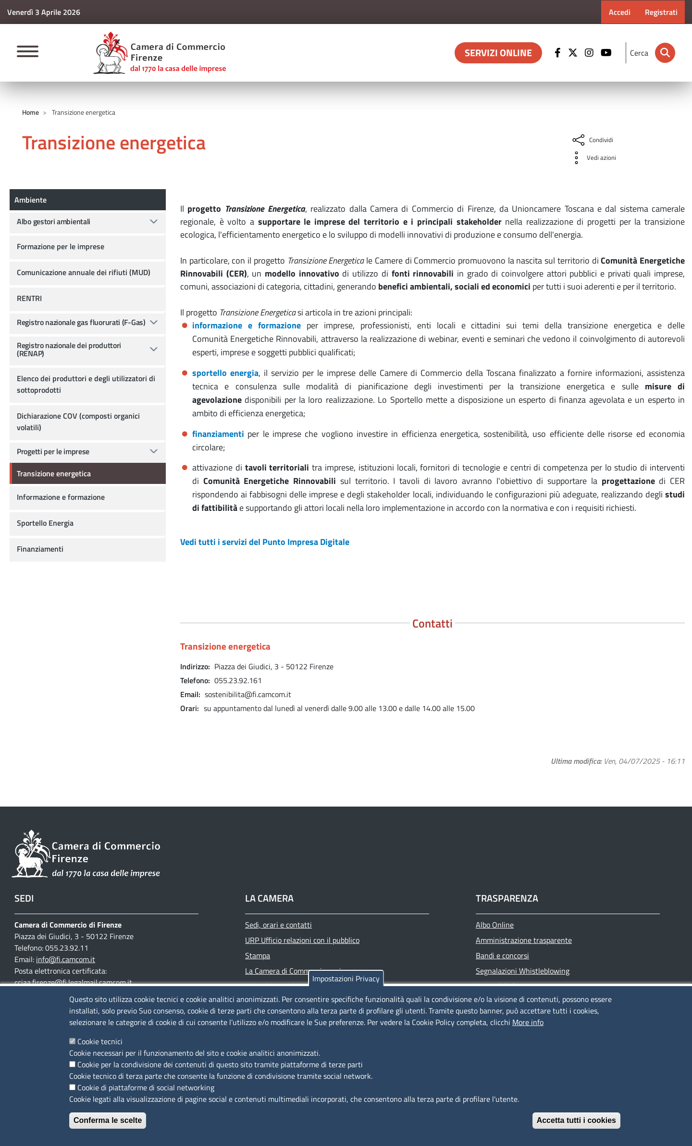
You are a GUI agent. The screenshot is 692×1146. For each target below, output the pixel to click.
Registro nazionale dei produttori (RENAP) (69, 349)
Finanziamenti (40, 549)
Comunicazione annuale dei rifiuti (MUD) (83, 272)
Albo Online (495, 924)
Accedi (619, 12)
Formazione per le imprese (60, 246)
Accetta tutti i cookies (576, 1120)
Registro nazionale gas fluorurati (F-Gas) (81, 322)
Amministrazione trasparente (524, 940)
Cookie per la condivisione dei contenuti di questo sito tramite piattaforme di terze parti (220, 1064)
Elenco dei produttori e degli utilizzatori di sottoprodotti (86, 384)
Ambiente (30, 199)
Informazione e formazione (61, 497)
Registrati (661, 12)
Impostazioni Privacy (346, 978)
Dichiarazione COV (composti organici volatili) (78, 421)
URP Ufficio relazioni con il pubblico (302, 940)
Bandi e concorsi (502, 955)
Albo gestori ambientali (53, 221)
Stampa (257, 955)
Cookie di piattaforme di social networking (145, 1087)
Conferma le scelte (108, 1120)
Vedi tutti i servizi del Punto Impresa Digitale (264, 541)
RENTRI (29, 298)
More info (528, 1022)
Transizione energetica (54, 473)
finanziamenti (218, 433)
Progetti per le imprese (53, 451)
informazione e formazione (246, 325)
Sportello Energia (45, 523)
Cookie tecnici (100, 1041)
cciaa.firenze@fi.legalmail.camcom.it (73, 982)
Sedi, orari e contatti (278, 924)
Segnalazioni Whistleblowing (522, 971)
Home (30, 112)
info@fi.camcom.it (65, 959)
